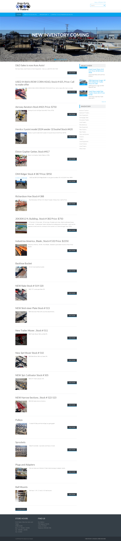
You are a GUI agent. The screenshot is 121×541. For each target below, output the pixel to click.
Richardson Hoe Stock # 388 (29, 196)
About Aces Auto (30, 14)
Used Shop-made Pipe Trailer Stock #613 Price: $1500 (97, 93)
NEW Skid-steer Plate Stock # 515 (32, 308)
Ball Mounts (21, 487)
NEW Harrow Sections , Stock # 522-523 (35, 397)
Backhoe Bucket (23, 263)
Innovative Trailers (84, 120)
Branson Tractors (84, 110)
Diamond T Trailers (84, 113)
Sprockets (20, 442)
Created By (88, 538)
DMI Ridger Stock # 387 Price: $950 (33, 174)
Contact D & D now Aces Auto (62, 14)
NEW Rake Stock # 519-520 (29, 285)
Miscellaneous (83, 125)
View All (104, 101)
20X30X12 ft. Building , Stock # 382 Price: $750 (39, 218)
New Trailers (82, 132)
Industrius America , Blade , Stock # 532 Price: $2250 (42, 241)
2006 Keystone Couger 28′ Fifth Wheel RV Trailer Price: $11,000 (97, 81)
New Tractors (82, 129)
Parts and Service (84, 134)
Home (19, 14)
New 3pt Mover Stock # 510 (29, 352)
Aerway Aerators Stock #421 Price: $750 (35, 106)
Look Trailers (82, 122)
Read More (72, 72)
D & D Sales (29, 538)
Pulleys (19, 419)
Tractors (81, 136)
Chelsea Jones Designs (99, 538)
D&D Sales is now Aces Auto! (30, 65)
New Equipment (83, 127)
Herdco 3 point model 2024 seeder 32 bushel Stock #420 (44, 129)
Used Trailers (82, 146)
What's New (82, 148)
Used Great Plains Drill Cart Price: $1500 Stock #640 (96, 70)
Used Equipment (83, 141)
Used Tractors (83, 144)
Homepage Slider (84, 117)
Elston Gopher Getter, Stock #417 (32, 151)
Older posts (21, 509)
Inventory (44, 14)
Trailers (81, 139)
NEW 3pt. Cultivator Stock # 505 (31, 375)
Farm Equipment (83, 115)
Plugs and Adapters (25, 464)
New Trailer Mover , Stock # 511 (31, 330)
